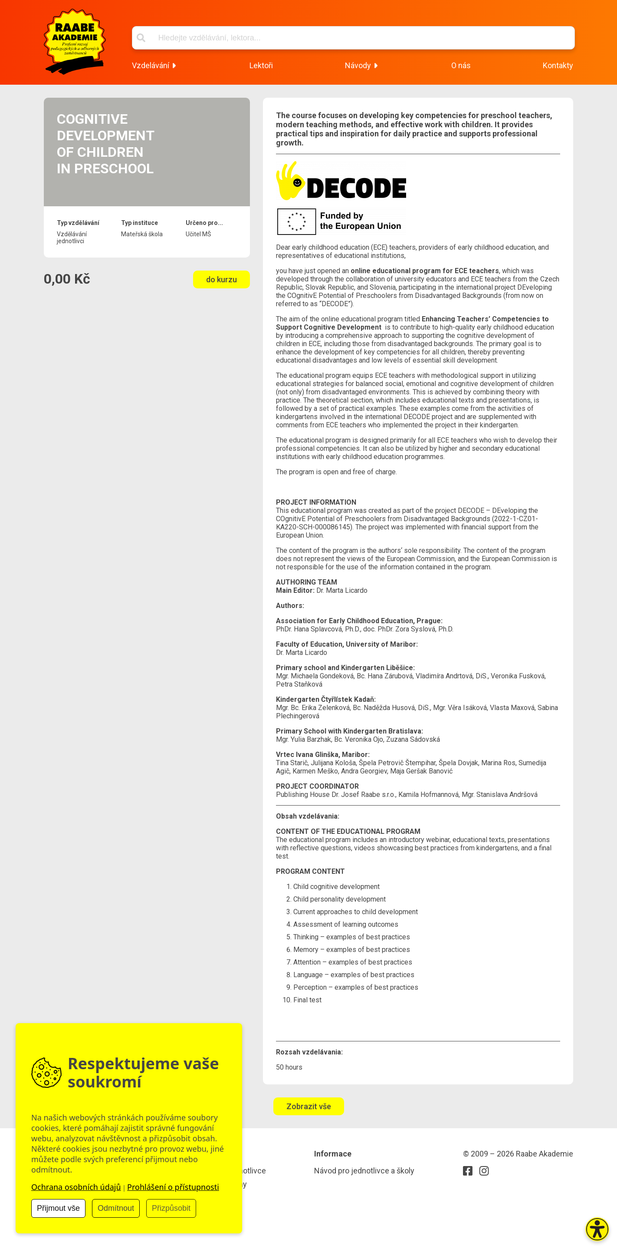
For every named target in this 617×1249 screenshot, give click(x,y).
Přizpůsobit (171, 1208)
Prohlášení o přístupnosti (173, 1187)
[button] (597, 1229)
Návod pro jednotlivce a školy (364, 1170)
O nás (461, 65)
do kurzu (221, 279)
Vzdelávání (150, 65)
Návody (358, 65)
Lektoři (261, 65)
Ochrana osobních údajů (76, 1187)
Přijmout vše (58, 1208)
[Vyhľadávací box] (353, 38)
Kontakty (558, 65)
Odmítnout (116, 1208)
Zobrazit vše (308, 1106)
